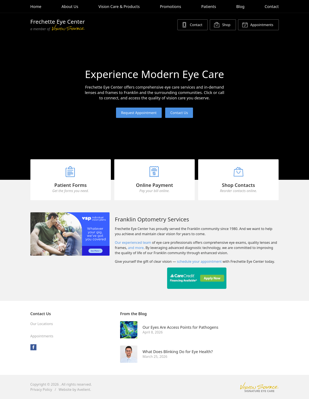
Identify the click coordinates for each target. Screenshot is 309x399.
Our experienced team (133, 242)
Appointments (257, 25)
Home (35, 6)
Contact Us (179, 112)
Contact (272, 6)
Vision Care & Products (119, 6)
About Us (69, 6)
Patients (208, 6)
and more (136, 247)
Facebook (33, 347)
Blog (240, 6)
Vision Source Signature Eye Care (259, 387)
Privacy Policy (41, 389)
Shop (222, 25)
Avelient (83, 389)
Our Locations (41, 323)
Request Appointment (139, 112)
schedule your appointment (199, 261)
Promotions (170, 6)
